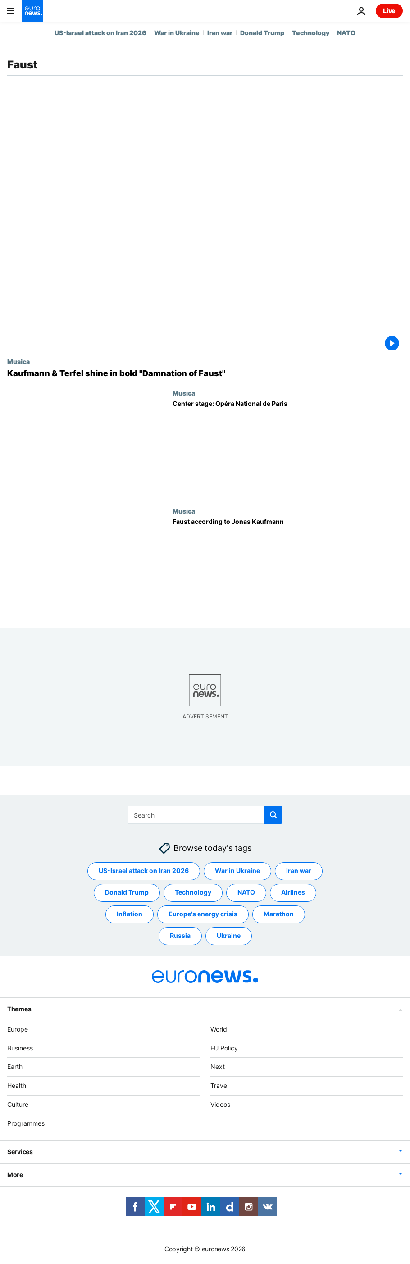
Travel (219, 1086)
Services (20, 1151)
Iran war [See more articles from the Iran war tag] (298, 871)
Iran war (219, 32)
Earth (15, 1067)
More (15, 1174)
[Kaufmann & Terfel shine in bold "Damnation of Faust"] (205, 373)
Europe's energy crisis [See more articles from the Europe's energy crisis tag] (203, 914)
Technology (310, 32)
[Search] (205, 815)
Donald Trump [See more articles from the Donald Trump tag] (127, 892)
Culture (17, 1104)
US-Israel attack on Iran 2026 (100, 32)
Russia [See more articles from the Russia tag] (180, 936)
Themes (19, 1009)
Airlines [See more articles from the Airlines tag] (293, 892)
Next (217, 1067)
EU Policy (224, 1048)
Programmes (26, 1123)
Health (16, 1086)
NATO (346, 32)
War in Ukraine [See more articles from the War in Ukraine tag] (237, 871)
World (218, 1029)
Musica (18, 361)
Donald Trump (262, 32)
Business (20, 1048)
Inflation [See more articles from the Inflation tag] (129, 914)
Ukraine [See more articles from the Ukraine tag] (229, 936)
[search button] (273, 815)
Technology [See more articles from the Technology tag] (193, 892)
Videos (220, 1104)
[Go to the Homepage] (32, 11)
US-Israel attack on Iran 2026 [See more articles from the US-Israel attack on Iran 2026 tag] (144, 871)
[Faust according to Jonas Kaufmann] (288, 566)
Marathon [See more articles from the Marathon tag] (279, 914)
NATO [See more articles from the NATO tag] (246, 892)
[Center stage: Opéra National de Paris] (288, 448)
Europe (17, 1029)
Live (389, 10)
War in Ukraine (177, 32)
